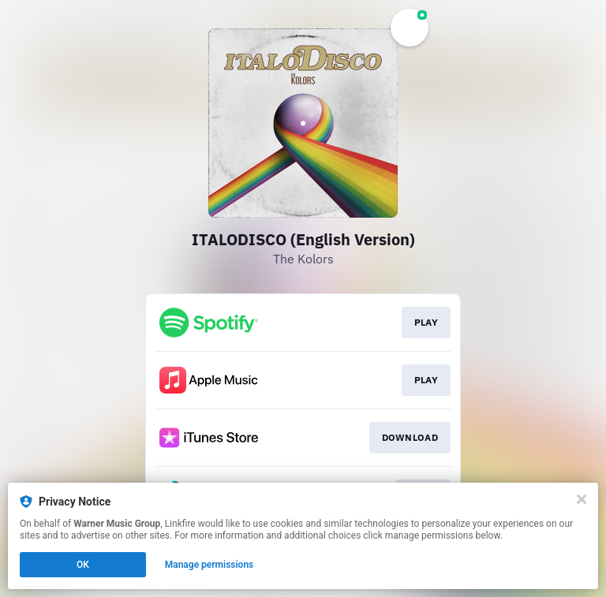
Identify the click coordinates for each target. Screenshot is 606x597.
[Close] (581, 499)
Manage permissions (209, 564)
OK (83, 564)
